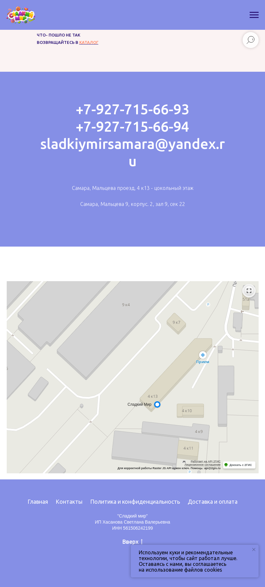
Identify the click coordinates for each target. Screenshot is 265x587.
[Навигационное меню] (254, 15)
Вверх (132, 541)
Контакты (69, 501)
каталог (88, 42)
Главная (37, 501)
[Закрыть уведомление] (254, 549)
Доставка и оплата (213, 501)
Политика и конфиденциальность (135, 501)
